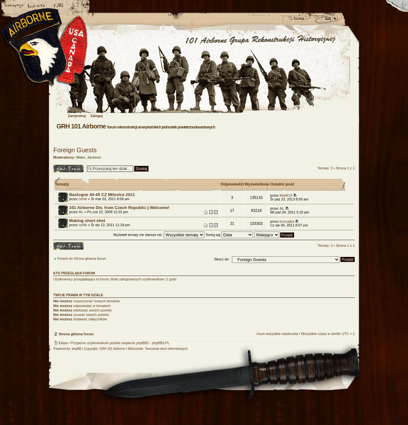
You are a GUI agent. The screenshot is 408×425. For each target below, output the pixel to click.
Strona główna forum (203, 72)
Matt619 (286, 195)
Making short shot (87, 220)
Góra (347, 295)
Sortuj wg (229, 235)
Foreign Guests (75, 150)
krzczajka (287, 221)
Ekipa (63, 343)
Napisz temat (68, 169)
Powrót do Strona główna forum (81, 258)
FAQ (59, 6)
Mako (80, 157)
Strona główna (14, 6)
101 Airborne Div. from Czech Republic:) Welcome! (119, 207)
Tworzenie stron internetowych (166, 348)
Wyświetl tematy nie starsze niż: (158, 235)
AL (81, 212)
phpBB (76, 348)
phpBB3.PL (161, 343)
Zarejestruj (77, 116)
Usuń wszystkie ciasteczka (277, 334)
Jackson (94, 157)
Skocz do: (221, 259)
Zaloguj (96, 116)
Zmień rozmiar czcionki (36, 6)
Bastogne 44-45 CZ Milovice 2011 (102, 194)
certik (83, 199)
